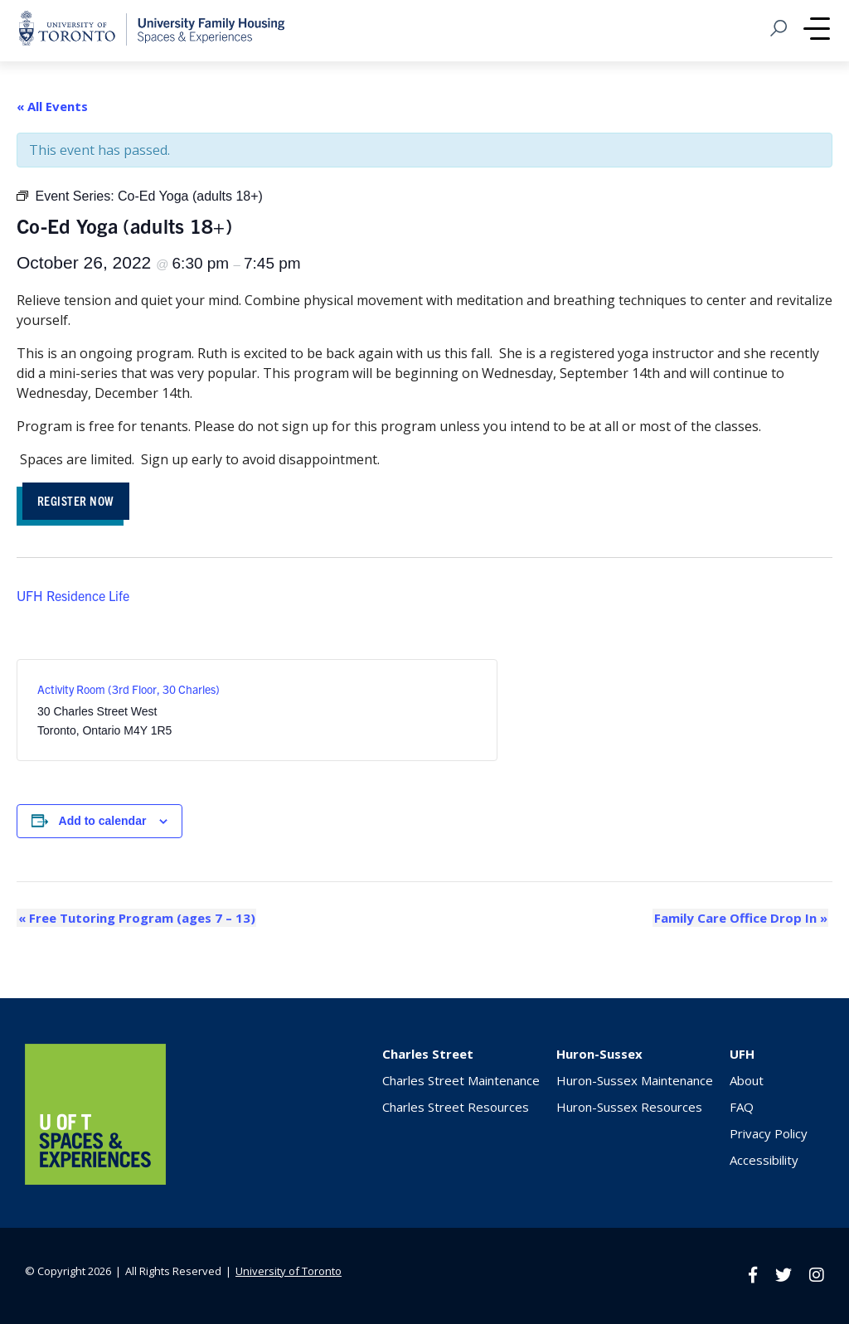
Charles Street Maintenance (461, 1081)
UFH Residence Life (73, 596)
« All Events (52, 106)
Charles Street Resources (455, 1107)
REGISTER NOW (79, 501)
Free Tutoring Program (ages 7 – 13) (135, 918)
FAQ (742, 1107)
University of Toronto (288, 1270)
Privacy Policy (769, 1134)
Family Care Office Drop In (741, 918)
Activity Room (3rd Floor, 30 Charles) (128, 690)
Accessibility (764, 1160)
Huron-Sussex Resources (629, 1107)
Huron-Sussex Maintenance (634, 1081)
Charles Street (427, 1054)
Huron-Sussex (599, 1054)
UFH (742, 1054)
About (747, 1081)
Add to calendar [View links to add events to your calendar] (103, 822)
